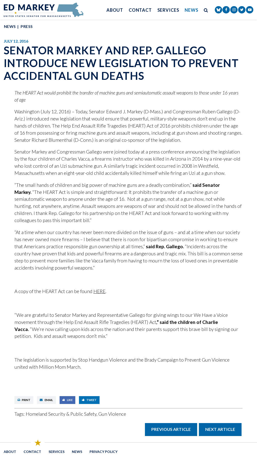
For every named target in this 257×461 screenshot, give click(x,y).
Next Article (220, 429)
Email (46, 400)
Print (24, 400)
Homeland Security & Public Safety (61, 414)
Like (67, 400)
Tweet (89, 400)
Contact (140, 10)
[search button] (206, 10)
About (114, 10)
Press (27, 26)
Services (168, 10)
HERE (99, 291)
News (191, 10)
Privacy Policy (103, 451)
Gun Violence (112, 414)
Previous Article (171, 429)
